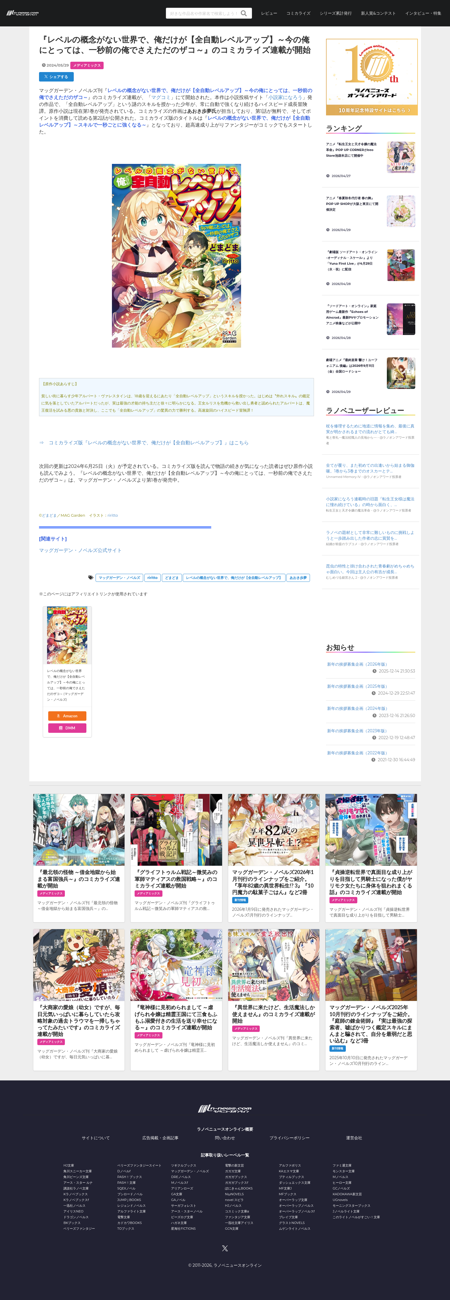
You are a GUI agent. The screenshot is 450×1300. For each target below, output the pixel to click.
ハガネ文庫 (179, 1223)
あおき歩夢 (298, 578)
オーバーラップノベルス (296, 1206)
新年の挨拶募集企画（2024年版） (358, 708)
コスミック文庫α (237, 1211)
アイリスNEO (73, 1211)
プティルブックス (291, 1177)
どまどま (49, 515)
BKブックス (72, 1223)
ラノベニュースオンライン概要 (225, 1129)
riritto (113, 515)
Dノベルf (124, 1171)
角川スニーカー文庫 (77, 1171)
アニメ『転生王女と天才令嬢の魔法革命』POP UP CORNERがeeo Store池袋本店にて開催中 (351, 150)
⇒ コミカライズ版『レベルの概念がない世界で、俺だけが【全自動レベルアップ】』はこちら (144, 442)
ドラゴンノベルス (76, 1217)
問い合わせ (225, 1137)
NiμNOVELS (234, 1194)
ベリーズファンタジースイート (139, 1165)
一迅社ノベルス (74, 1206)
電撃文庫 (123, 1217)
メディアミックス (87, 65)
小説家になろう (285, 97)
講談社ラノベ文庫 (76, 1188)
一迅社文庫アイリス (239, 1223)
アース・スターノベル (187, 1211)
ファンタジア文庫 (237, 1217)
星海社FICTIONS (183, 1229)
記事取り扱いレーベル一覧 (225, 1155)
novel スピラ (234, 1200)
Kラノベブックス (75, 1194)
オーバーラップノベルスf (297, 1211)
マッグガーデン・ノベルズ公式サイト (80, 550)
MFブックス (287, 1194)
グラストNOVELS (292, 1223)
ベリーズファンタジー (79, 1229)
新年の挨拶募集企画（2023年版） (358, 730)
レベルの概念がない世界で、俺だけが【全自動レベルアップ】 (234, 578)
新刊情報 (240, 900)
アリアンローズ (182, 1188)
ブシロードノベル (130, 1194)
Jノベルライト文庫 (346, 1211)
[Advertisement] (370, 614)
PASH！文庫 (126, 1183)
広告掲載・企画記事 (160, 1137)
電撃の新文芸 (234, 1165)
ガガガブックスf (236, 1183)
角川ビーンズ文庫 (76, 1177)
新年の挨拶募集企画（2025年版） (358, 686)
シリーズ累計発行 (336, 13)
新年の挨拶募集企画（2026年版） (358, 664)
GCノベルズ (341, 1188)
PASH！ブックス (129, 1177)
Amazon (66, 716)
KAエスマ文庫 (289, 1171)
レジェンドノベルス (131, 1206)
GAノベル (178, 1200)
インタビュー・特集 (423, 13)
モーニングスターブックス (352, 1206)
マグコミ (161, 97)
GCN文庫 (231, 1229)
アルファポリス (290, 1165)
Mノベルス (340, 1177)
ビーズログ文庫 (182, 1217)
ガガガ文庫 (233, 1171)
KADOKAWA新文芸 (347, 1194)
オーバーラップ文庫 (293, 1200)
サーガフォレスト (183, 1206)
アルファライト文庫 (131, 1211)
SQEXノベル (126, 1188)
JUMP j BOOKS (129, 1200)
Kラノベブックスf (76, 1200)
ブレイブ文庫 (288, 1217)
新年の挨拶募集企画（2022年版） (358, 752)
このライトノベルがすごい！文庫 (356, 1217)
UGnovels (340, 1200)
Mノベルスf (179, 1183)
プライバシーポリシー (289, 1137)
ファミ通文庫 (342, 1165)
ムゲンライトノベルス (295, 1229)
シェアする (56, 76)
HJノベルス (233, 1206)
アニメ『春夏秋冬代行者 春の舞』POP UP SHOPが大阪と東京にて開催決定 (352, 204)
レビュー (269, 13)
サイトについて (96, 1137)
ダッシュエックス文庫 (295, 1183)
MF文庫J (285, 1188)
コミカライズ (298, 13)
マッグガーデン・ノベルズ (119, 578)
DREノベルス (181, 1177)
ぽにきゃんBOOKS (239, 1188)
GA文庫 (176, 1194)
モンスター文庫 (344, 1171)
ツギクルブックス (183, 1165)
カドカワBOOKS (129, 1223)
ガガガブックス (236, 1177)
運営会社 (354, 1137)
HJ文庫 (68, 1165)
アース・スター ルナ (78, 1183)
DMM (67, 728)
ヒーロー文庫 (342, 1183)
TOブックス (125, 1229)
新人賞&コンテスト (378, 13)
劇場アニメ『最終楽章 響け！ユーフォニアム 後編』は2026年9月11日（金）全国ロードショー (351, 365)
